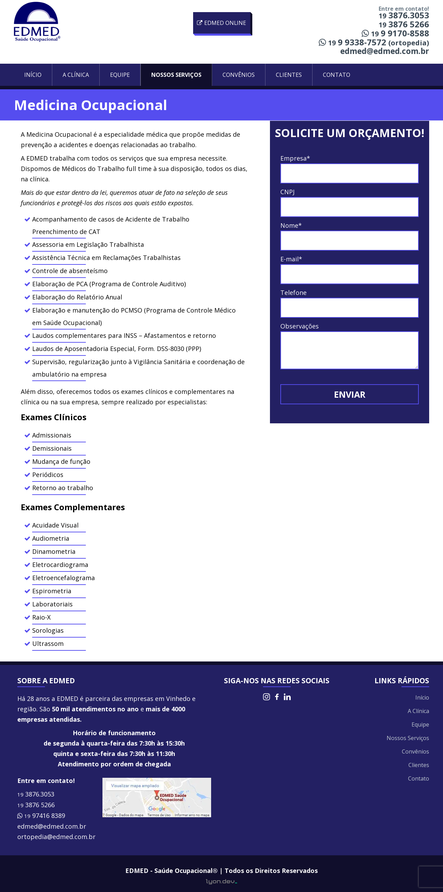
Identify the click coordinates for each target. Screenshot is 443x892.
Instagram (266, 696)
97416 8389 (41, 815)
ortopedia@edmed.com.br (56, 836)
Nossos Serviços (176, 75)
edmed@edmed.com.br (384, 51)
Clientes (289, 75)
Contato (336, 75)
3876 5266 (36, 805)
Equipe (120, 75)
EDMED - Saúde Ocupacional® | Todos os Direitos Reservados (221, 870)
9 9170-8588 (395, 33)
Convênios (239, 75)
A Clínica (76, 75)
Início (33, 75)
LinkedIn (287, 696)
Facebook (276, 696)
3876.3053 (35, 794)
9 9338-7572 (374, 42)
